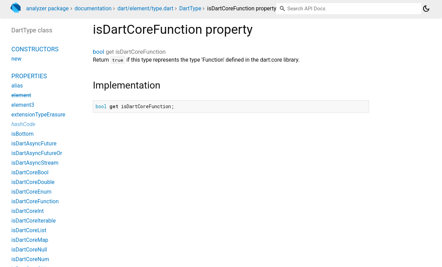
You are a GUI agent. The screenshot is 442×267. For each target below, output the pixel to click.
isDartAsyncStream (34, 163)
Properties (29, 76)
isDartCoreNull (29, 249)
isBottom (22, 134)
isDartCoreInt (27, 211)
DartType (190, 8)
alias (17, 85)
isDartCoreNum (30, 259)
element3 (22, 105)
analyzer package (47, 8)
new (16, 58)
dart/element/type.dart (145, 8)
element (21, 95)
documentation (93, 8)
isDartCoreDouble (33, 182)
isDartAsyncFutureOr (36, 153)
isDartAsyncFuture (33, 143)
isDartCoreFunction (34, 201)
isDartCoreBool (29, 172)
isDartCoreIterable (33, 220)
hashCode (23, 124)
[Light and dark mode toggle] (426, 8)
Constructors (34, 49)
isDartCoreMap (29, 240)
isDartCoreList (28, 230)
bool (98, 51)
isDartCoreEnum (31, 191)
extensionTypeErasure (38, 114)
